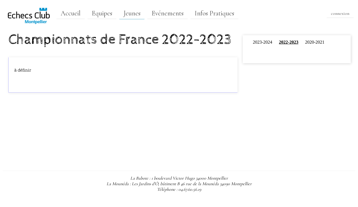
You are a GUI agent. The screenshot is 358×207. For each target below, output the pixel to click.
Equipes (102, 13)
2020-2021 (314, 42)
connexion (340, 13)
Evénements (167, 13)
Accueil (71, 13)
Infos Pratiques (214, 13)
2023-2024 (262, 42)
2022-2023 (288, 42)
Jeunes (131, 13)
